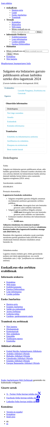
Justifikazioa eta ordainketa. (18, 141)
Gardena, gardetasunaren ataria (19, 316)
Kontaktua (16, 22)
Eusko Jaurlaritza (19, 15)
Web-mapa (16, 27)
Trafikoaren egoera (14, 338)
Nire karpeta (11, 59)
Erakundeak (11, 122)
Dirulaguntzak (12, 329)
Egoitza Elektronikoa (21, 44)
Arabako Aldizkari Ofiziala (18, 353)
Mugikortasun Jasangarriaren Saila (16, 63)
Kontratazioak (12, 331)
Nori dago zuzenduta (15, 113)
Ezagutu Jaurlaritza (14, 307)
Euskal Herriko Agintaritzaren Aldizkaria (23, 351)
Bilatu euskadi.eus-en (21, 29)
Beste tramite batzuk (15, 149)
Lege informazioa (13, 292)
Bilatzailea (16, 24)
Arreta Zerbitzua (13, 311)
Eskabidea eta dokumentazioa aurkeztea (22, 137)
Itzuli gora (10, 417)
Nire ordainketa (13, 334)
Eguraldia (10, 336)
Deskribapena (12, 109)
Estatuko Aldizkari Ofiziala (18, 361)
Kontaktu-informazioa (15, 126)
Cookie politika (18, 42)
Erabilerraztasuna (19, 37)
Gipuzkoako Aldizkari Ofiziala (19, 358)
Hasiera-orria (17, 10)
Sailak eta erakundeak (15, 309)
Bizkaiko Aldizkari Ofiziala (18, 356)
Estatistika (10, 341)
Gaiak (14, 12)
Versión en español (14, 412)
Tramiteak (16, 17)
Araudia (10, 117)
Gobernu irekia (12, 314)
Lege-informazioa (19, 39)
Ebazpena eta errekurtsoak (17, 145)
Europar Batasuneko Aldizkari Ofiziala (23, 363)
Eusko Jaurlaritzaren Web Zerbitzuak (17, 380)
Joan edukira (6, 3)
